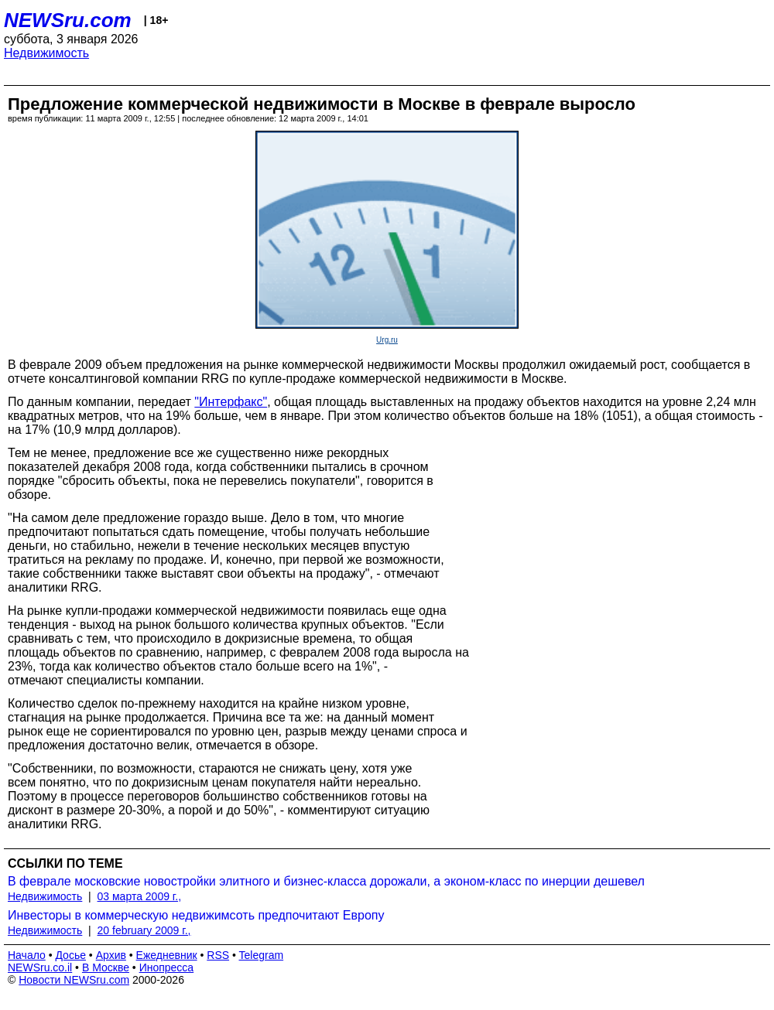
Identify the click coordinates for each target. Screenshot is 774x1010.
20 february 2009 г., (144, 930)
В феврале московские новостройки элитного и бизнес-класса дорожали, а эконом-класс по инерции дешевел (326, 881)
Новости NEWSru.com (74, 980)
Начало (27, 955)
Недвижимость (46, 53)
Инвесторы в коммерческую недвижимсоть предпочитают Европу (196, 915)
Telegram (261, 955)
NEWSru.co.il (40, 967)
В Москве (105, 967)
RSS (218, 955)
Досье (70, 955)
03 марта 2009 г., (140, 896)
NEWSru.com (68, 20)
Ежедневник (166, 955)
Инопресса (166, 967)
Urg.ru (387, 340)
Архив (111, 955)
